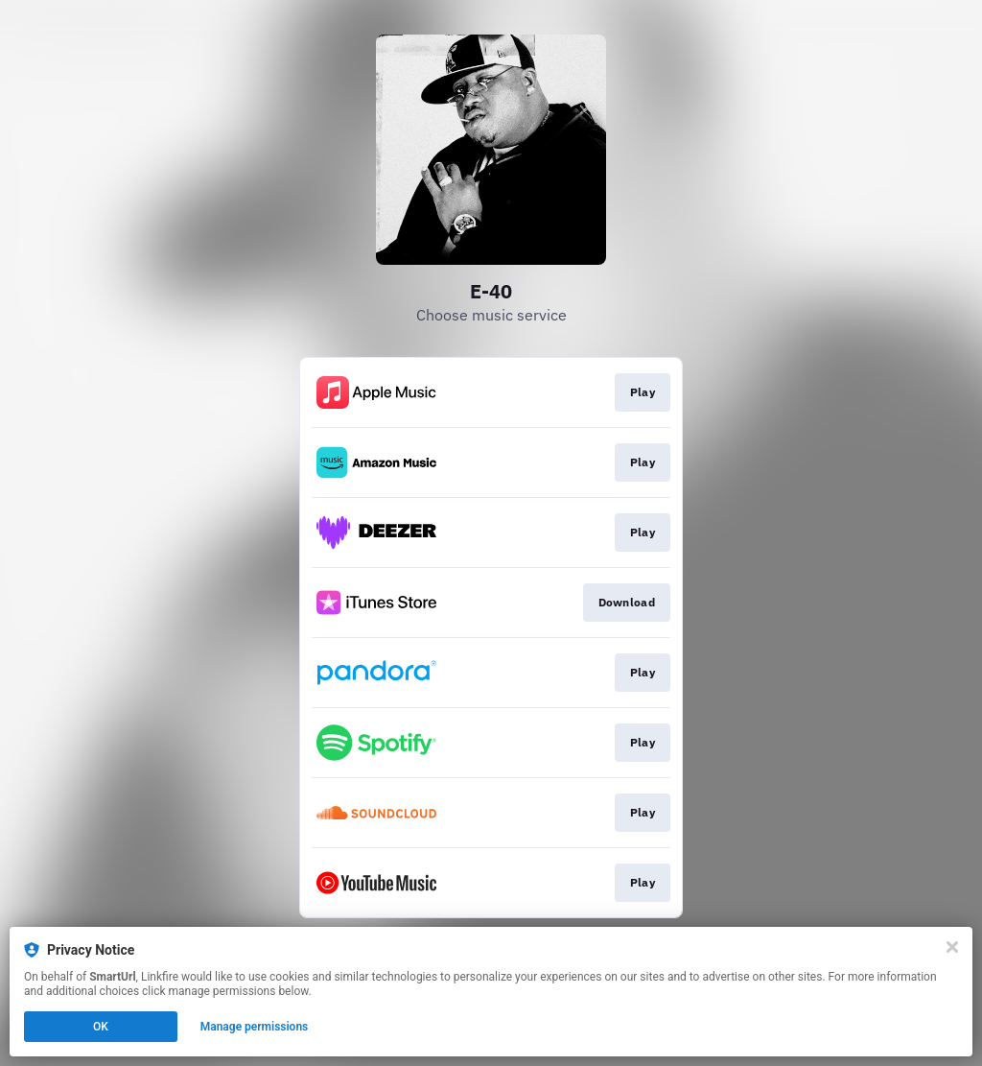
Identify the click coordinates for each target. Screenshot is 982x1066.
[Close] (952, 947)
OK (100, 1026)
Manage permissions (254, 1026)
